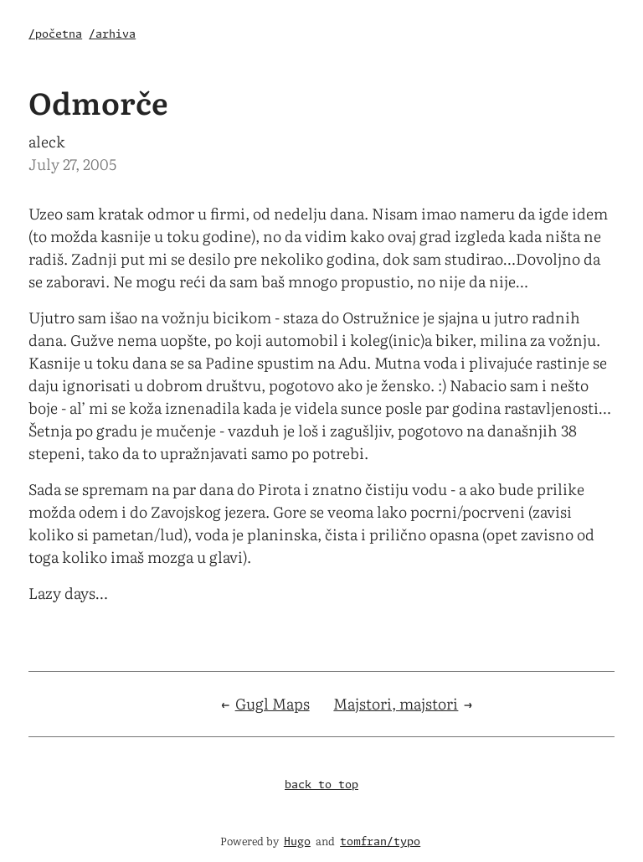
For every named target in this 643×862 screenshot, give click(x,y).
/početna (55, 34)
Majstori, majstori (395, 703)
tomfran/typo (380, 842)
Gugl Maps (272, 703)
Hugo (297, 842)
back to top (321, 785)
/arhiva (112, 34)
